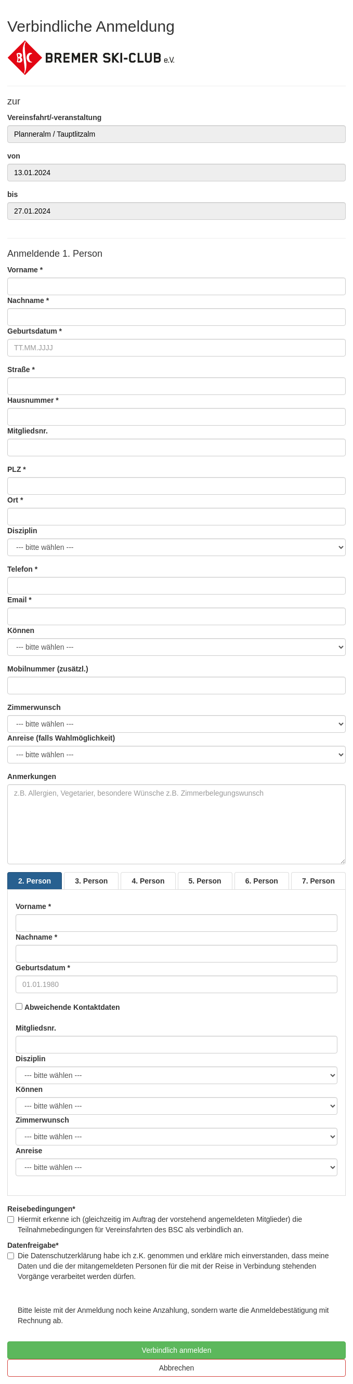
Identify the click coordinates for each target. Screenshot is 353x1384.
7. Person (318, 881)
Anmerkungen (31, 776)
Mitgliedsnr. (27, 431)
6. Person (261, 881)
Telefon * (22, 569)
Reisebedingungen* (41, 1209)
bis (12, 194)
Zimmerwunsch (34, 707)
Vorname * (25, 270)
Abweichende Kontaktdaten (72, 1007)
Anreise (29, 1150)
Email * (19, 600)
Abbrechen (176, 1368)
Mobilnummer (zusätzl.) (47, 669)
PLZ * (16, 469)
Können (20, 630)
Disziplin (22, 530)
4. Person (148, 881)
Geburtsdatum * (34, 331)
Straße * (21, 369)
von (13, 156)
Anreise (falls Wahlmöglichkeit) (61, 738)
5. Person (205, 881)
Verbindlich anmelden (177, 1350)
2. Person (34, 881)
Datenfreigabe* (33, 1245)
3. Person (91, 881)
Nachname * (28, 300)
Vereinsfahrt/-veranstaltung (54, 117)
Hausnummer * (33, 400)
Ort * (15, 500)
